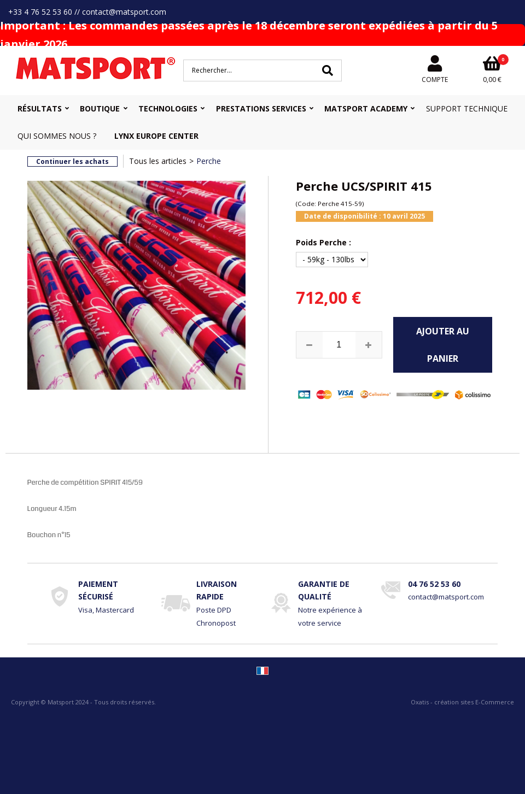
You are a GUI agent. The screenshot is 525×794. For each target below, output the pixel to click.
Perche (208, 161)
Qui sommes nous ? (57, 136)
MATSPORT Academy (365, 108)
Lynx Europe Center (156, 136)
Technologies (167, 108)
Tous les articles (157, 161)
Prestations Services (261, 108)
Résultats (40, 108)
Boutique (100, 108)
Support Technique (467, 108)
